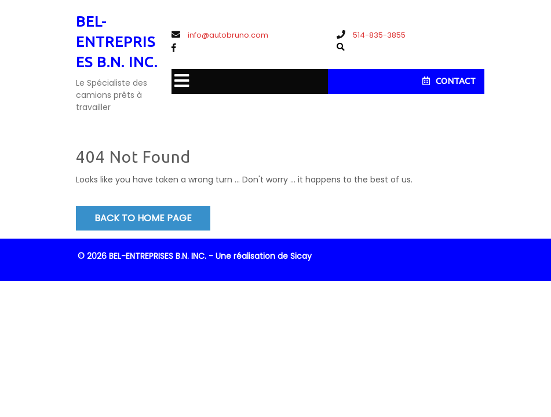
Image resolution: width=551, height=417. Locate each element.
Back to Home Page (143, 218)
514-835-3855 (371, 35)
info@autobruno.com (219, 35)
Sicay (301, 256)
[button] (180, 81)
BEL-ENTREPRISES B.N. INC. (117, 41)
